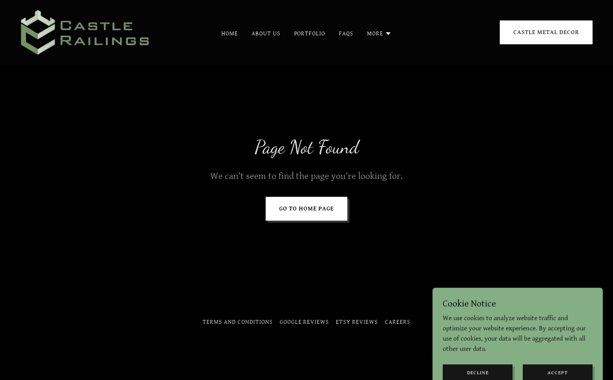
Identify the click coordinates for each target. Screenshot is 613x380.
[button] (379, 34)
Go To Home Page (306, 208)
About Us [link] (266, 33)
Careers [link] (397, 322)
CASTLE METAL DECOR (546, 32)
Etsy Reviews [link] (357, 322)
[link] (86, 32)
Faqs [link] (346, 33)
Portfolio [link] (310, 33)
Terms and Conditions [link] (238, 322)
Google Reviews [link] (304, 322)
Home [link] (229, 33)
